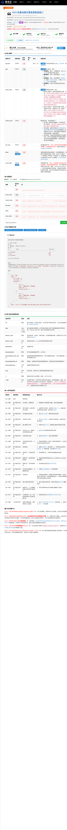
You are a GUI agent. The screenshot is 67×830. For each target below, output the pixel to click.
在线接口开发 (28, 40)
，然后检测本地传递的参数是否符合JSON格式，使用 (48, 518)
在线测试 (48, 81)
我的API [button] (21, 2)
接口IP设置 (44, 411)
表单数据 (14, 177)
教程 (51, 2)
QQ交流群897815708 (47, 499)
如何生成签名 (53, 79)
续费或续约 (44, 433)
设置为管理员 (52, 461)
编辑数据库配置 (53, 127)
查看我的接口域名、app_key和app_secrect (14, 228)
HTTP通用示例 (10, 233)
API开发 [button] (56, 2)
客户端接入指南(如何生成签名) (30, 228)
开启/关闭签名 (42, 228)
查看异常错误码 (34, 322)
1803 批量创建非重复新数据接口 (27, 12)
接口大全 (46, 422)
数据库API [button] (37, 2)
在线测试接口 (10, 40)
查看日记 (33, 335)
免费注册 (43, 65)
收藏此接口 (20, 40)
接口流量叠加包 (45, 466)
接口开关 (61, 479)
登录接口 (54, 407)
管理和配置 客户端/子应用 (53, 492)
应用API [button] (29, 2)
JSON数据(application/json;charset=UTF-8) (30, 177)
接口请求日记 (36, 40)
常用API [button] (44, 2)
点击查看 (61, 63)
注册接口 (55, 405)
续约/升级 (58, 446)
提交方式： (6, 177)
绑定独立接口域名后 (42, 29)
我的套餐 (42, 428)
